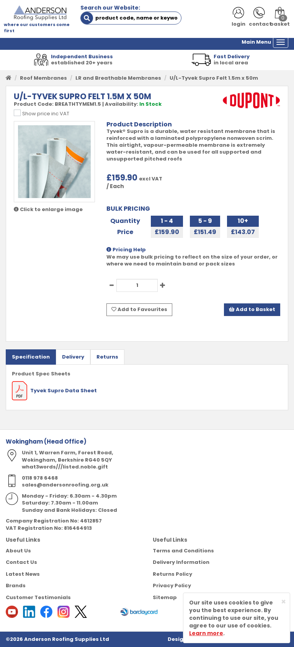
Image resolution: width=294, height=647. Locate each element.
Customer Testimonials (38, 597)
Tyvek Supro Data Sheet (54, 390)
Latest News (23, 574)
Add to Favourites (139, 309)
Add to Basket (252, 309)
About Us (18, 550)
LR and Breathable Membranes (118, 78)
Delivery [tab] (73, 356)
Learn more (206, 633)
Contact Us (21, 562)
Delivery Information (181, 562)
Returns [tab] (107, 356)
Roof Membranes (43, 78)
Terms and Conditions (183, 550)
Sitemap (165, 597)
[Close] (283, 602)
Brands (16, 585)
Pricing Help (126, 249)
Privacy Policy (172, 585)
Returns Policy (172, 574)
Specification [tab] (31, 356)
